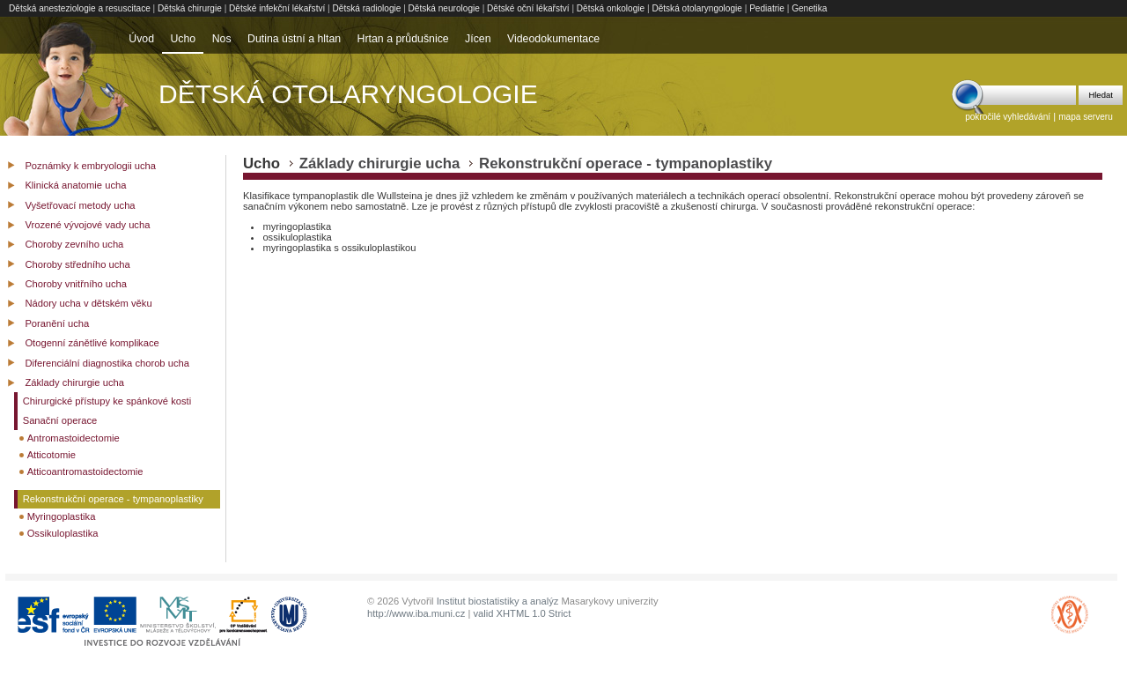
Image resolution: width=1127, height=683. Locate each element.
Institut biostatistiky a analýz (498, 601)
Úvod (141, 39)
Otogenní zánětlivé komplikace (91, 343)
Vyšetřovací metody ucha (80, 205)
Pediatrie (766, 8)
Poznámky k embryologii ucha (90, 165)
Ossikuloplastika (63, 533)
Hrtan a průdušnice (403, 39)
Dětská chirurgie (190, 8)
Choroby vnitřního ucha (76, 283)
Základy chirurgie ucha (74, 382)
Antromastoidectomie (73, 438)
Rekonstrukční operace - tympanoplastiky (113, 499)
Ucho (182, 39)
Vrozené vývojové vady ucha (87, 224)
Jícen (477, 39)
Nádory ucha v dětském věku (88, 303)
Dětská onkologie (611, 8)
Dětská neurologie (444, 8)
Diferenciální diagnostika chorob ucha (107, 363)
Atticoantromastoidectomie (85, 471)
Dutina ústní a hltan (294, 39)
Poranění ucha (57, 323)
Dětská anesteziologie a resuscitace (80, 8)
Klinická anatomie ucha (75, 185)
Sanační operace (60, 420)
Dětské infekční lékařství (277, 8)
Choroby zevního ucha (74, 244)
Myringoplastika (61, 516)
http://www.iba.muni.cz (416, 613)
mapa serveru (1085, 117)
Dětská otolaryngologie (697, 8)
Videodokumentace (553, 39)
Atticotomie (51, 454)
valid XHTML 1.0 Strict (522, 613)
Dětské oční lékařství (528, 8)
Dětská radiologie (367, 8)
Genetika (809, 8)
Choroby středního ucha (77, 264)
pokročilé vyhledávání (1007, 117)
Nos (222, 39)
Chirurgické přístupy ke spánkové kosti (107, 401)
